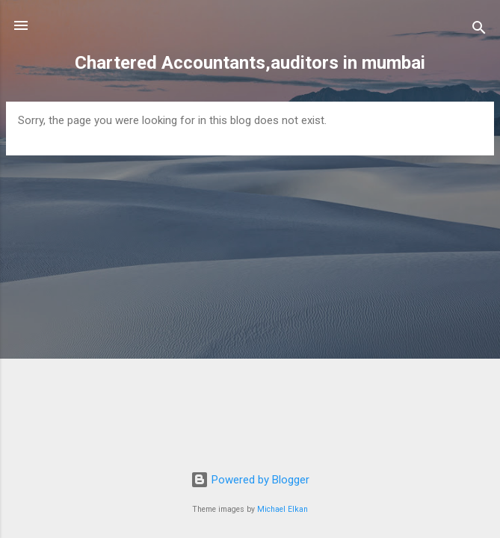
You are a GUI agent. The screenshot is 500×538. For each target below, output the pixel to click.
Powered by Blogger (250, 479)
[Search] (479, 30)
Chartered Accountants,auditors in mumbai (250, 62)
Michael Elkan (282, 509)
